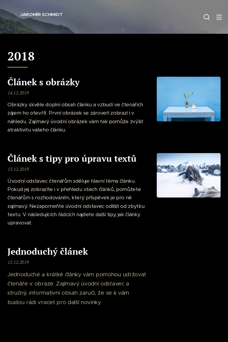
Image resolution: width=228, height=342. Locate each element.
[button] (206, 16)
